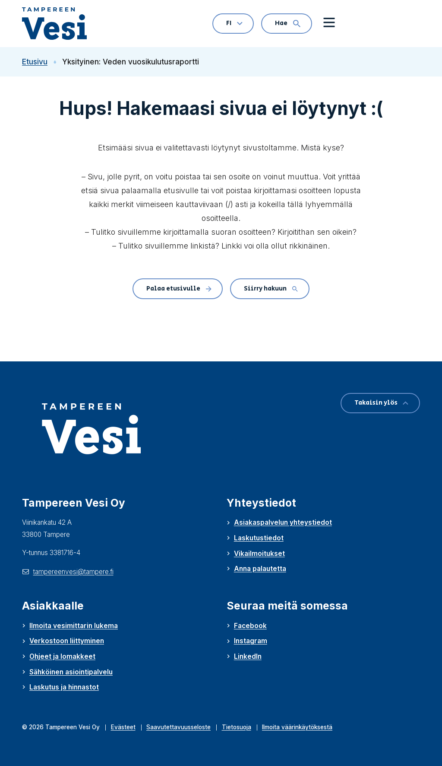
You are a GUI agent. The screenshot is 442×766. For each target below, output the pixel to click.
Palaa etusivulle (179, 288)
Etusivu (39, 61)
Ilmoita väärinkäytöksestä (297, 727)
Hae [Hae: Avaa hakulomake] (287, 23)
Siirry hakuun (271, 288)
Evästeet (123, 727)
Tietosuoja (236, 727)
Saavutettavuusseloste (178, 727)
